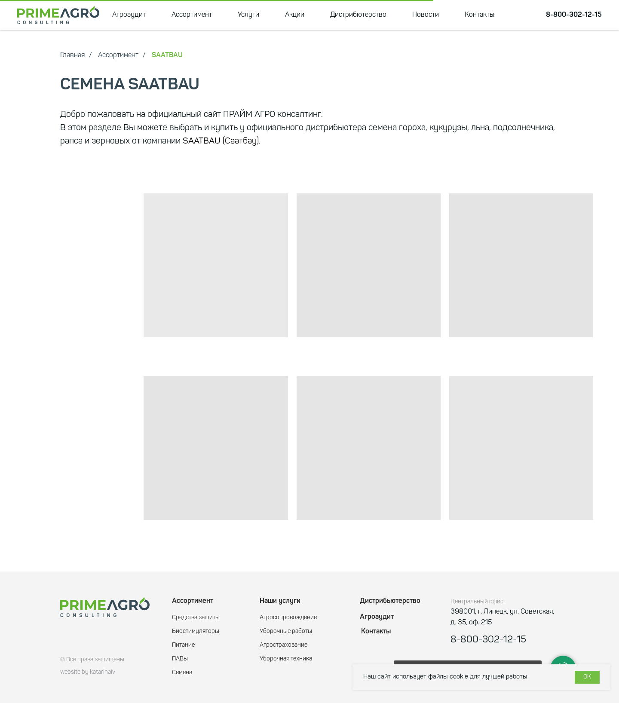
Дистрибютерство (358, 15)
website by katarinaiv (87, 672)
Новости (425, 15)
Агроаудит (129, 15)
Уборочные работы (286, 631)
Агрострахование (283, 645)
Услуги (248, 15)
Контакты (479, 15)
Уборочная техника (286, 659)
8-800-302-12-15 (574, 15)
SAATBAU (167, 55)
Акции (294, 15)
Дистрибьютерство (390, 601)
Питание (183, 645)
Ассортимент (192, 15)
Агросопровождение (288, 617)
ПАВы (180, 659)
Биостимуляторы (195, 631)
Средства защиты (196, 617)
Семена (182, 672)
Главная (72, 55)
